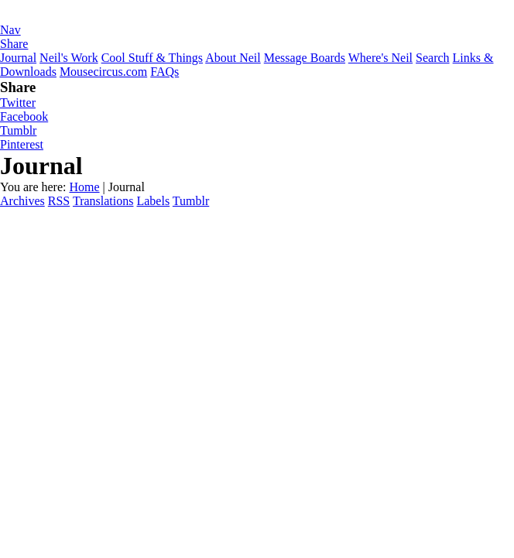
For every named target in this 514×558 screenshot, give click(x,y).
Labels (153, 200)
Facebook (24, 116)
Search (433, 57)
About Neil (233, 57)
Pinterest (21, 144)
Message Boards (304, 57)
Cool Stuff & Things (152, 57)
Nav (10, 29)
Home (84, 186)
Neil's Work (68, 57)
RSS (59, 200)
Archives (22, 200)
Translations (103, 200)
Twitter (18, 102)
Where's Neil (380, 57)
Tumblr (18, 130)
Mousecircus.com (103, 71)
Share (14, 43)
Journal (18, 57)
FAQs (164, 71)
